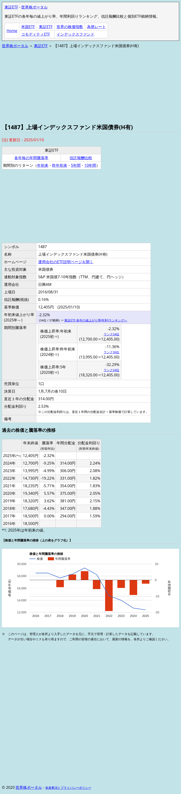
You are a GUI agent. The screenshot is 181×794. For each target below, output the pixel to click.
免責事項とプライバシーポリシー (68, 788)
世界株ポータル (34, 7)
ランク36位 (111, 352)
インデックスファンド (75, 34)
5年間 (76, 165)
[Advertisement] (90, 85)
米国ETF (28, 26)
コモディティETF (35, 34)
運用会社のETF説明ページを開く (65, 261)
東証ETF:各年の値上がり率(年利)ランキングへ (95, 320)
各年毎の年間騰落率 (31, 157)
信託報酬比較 (81, 157)
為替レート (96, 26)
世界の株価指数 (70, 26)
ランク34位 (111, 334)
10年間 (90, 165)
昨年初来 (59, 165)
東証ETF (11, 7)
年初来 (42, 165)
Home (12, 30)
